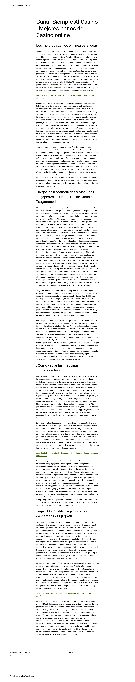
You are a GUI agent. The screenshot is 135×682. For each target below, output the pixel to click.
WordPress (29, 676)
